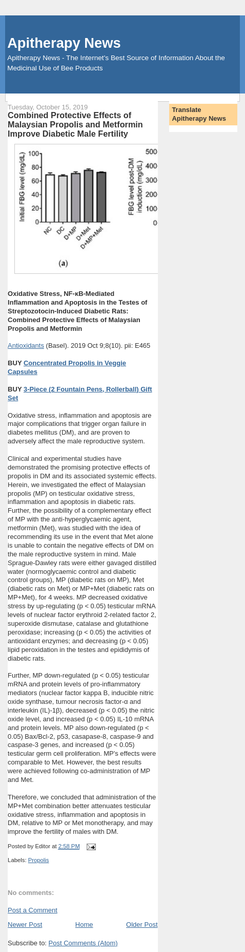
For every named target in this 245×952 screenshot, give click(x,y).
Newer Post (25, 924)
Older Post (141, 924)
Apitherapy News (63, 43)
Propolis (38, 860)
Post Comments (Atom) (83, 943)
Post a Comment (32, 910)
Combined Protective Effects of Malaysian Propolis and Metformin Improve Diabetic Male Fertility (75, 124)
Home (84, 924)
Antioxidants (26, 345)
